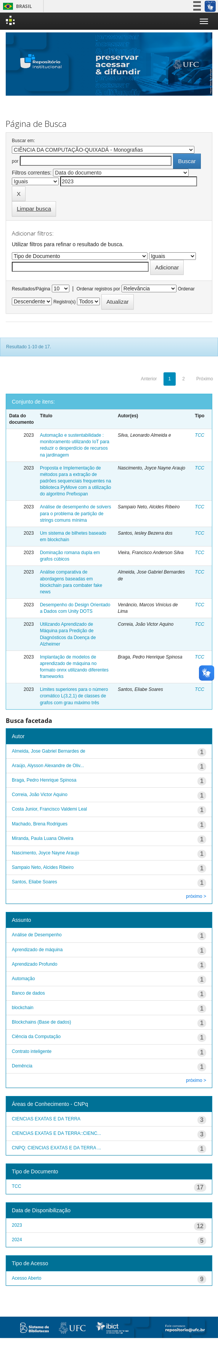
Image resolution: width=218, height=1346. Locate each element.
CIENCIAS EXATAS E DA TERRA (46, 1119)
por (15, 161)
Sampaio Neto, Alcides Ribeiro (43, 867)
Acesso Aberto (26, 1278)
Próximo (204, 378)
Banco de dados (28, 993)
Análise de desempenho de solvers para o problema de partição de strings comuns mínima (75, 513)
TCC (199, 435)
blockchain (23, 1007)
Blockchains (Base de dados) (41, 1022)
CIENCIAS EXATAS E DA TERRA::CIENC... (56, 1133)
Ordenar (186, 289)
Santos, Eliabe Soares (34, 882)
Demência (22, 1066)
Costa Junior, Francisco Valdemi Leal (49, 809)
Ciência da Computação (36, 1036)
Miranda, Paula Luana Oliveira (42, 838)
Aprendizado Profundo (34, 964)
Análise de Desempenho (37, 934)
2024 (17, 1239)
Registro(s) (64, 301)
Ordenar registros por (98, 289)
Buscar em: (23, 140)
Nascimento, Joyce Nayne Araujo (45, 853)
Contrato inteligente (31, 1051)
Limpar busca (34, 208)
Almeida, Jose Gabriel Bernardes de (48, 751)
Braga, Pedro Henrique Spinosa (44, 780)
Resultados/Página (31, 289)
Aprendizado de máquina (37, 949)
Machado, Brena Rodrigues (39, 824)
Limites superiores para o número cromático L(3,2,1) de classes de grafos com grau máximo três (74, 696)
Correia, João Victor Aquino (39, 794)
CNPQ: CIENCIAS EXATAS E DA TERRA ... (56, 1148)
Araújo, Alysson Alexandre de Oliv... (48, 765)
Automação (23, 978)
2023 (17, 1225)
